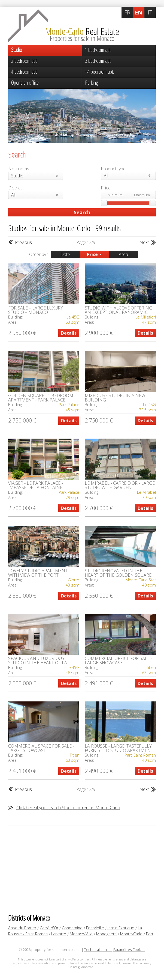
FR (127, 12)
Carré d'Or (49, 927)
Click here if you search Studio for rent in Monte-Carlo (68, 808)
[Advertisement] (82, 869)
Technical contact (98, 949)
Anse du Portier (22, 927)
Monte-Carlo (131, 933)
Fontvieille (95, 927)
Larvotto (58, 933)
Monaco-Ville (81, 933)
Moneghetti (106, 933)
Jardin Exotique (121, 927)
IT (150, 12)
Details (69, 333)
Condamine (72, 927)
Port (149, 933)
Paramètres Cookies (129, 949)
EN (138, 12)
